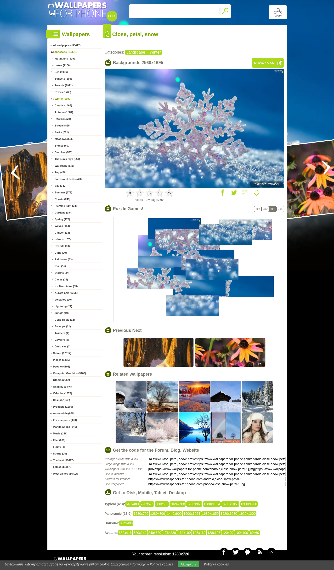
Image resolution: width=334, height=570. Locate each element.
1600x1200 (249, 504)
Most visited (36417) (65, 473)
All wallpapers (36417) (67, 45)
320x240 (140, 533)
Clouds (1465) (63, 105)
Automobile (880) (63, 413)
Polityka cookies (216, 564)
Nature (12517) (62, 353)
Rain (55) (60, 266)
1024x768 (177, 504)
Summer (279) (63, 192)
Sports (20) (60, 453)
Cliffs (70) (61, 252)
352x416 (125, 533)
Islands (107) (63, 239)
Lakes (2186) (63, 65)
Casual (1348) (61, 400)
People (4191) (61, 366)
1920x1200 (247, 513)
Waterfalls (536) (64, 165)
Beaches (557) (64, 152)
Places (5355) (61, 359)
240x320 (154, 533)
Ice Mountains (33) (66, 286)
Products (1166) (63, 406)
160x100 (184, 533)
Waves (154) (62, 226)
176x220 (169, 533)
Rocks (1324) (63, 118)
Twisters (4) (62, 333)
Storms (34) (62, 272)
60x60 (254, 533)
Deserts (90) (62, 246)
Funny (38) (60, 446)
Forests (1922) (64, 85)
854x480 (126, 523)
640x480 (132, 504)
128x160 (199, 533)
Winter (155, 52)
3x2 (265, 209)
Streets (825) (63, 125)
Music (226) (60, 433)
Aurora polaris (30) (66, 292)
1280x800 (157, 513)
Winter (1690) (63, 98)
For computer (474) (65, 420)
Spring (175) (62, 219)
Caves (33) (61, 279)
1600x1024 (192, 513)
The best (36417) (63, 460)
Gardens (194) (63, 212)
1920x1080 (229, 513)
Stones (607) (62, 145)
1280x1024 (212, 504)
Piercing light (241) (66, 205)
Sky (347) (60, 185)
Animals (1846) (62, 386)
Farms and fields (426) (69, 179)
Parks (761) (62, 132)
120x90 (227, 533)
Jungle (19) (62, 313)
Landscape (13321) (65, 51)
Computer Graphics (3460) (69, 373)
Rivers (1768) (63, 92)
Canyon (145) (63, 232)
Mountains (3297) (65, 58)
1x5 (257, 209)
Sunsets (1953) (64, 78)
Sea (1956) (61, 72)
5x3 (273, 209)
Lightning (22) (63, 306)
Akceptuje (188, 564)
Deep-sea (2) (62, 346)
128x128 (213, 533)
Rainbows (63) (64, 259)
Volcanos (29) (63, 299)
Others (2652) (61, 379)
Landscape (135, 52)
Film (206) (59, 440)
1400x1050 (230, 504)
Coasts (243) (62, 199)
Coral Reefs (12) (65, 319)
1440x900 (174, 513)
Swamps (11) (63, 326)
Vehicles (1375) (62, 393)
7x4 (280, 209)
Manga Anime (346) (65, 426)
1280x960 (194, 504)
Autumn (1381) (64, 112)
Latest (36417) (62, 467)
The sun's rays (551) (67, 159)
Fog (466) (61, 172)
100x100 (241, 533)
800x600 (161, 504)
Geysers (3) (62, 339)
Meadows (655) (64, 138)
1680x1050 (210, 513)
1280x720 (141, 513)
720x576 (147, 504)
